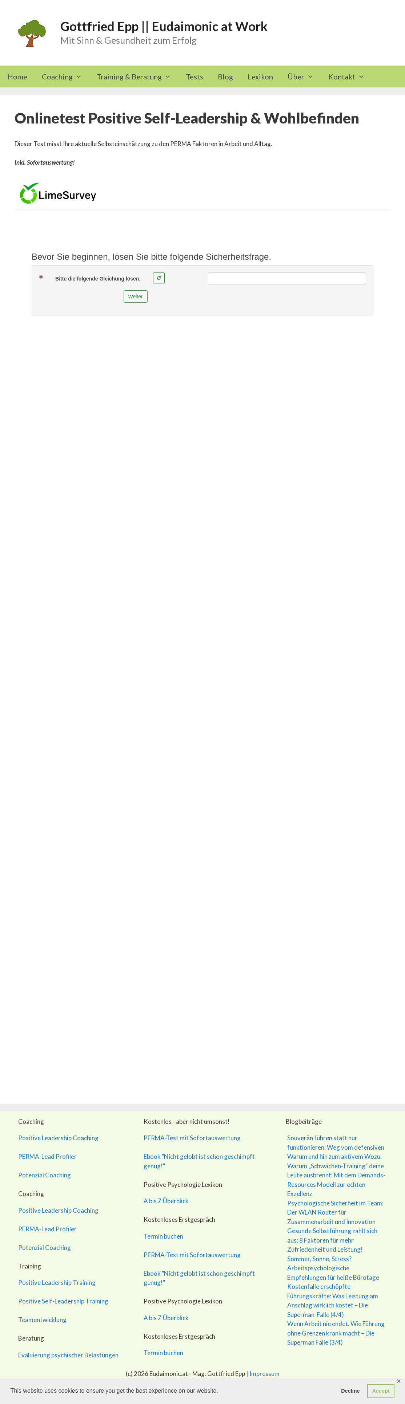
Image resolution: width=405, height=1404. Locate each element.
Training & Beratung (138, 76)
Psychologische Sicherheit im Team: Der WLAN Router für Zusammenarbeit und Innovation (335, 1212)
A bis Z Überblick (166, 1201)
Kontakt (350, 76)
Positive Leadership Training (57, 1282)
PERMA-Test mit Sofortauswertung (192, 1138)
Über (304, 76)
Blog (225, 76)
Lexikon (260, 76)
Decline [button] (350, 1391)
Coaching (65, 76)
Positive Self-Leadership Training (63, 1301)
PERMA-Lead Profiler (47, 1156)
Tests (194, 76)
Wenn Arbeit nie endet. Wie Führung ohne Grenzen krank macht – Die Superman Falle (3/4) (336, 1333)
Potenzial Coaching (44, 1175)
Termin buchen (163, 1236)
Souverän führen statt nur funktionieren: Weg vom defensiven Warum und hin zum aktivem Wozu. (335, 1147)
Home (17, 76)
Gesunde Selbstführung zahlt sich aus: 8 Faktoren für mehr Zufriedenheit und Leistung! (332, 1240)
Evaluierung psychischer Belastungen (68, 1355)
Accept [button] (381, 1391)
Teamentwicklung (42, 1319)
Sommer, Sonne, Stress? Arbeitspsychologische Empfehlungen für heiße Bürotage (333, 1268)
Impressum (264, 1373)
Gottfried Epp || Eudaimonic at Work (164, 26)
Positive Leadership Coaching (58, 1138)
